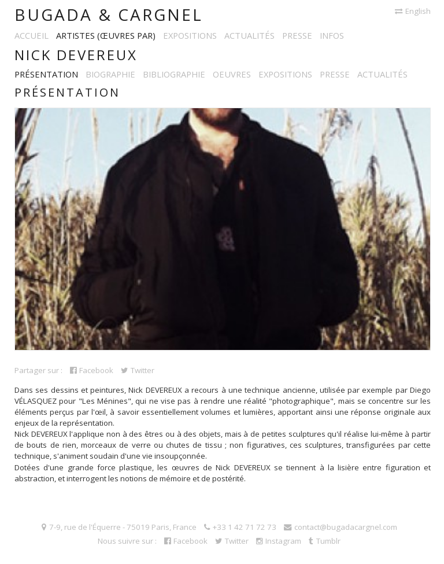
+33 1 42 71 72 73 (240, 527)
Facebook (91, 370)
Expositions (190, 35)
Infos (332, 35)
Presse (297, 35)
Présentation (46, 74)
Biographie (110, 74)
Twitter (137, 370)
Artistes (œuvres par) (106, 35)
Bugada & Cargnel (108, 14)
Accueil (31, 35)
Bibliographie (174, 74)
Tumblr (325, 541)
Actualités (249, 35)
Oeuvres (232, 74)
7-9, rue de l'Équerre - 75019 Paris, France (119, 527)
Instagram (278, 541)
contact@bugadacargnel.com (340, 527)
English (413, 11)
